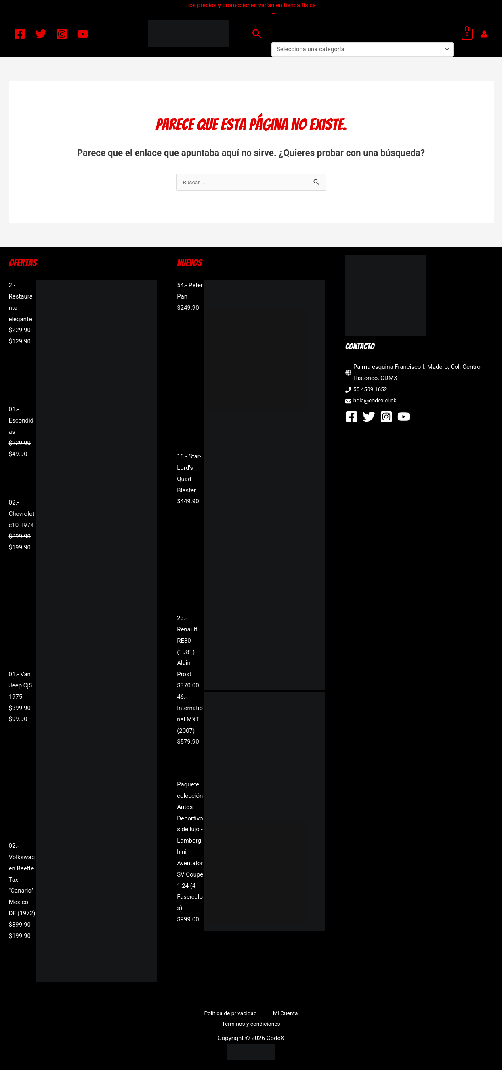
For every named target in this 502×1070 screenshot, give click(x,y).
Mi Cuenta (248, 1014)
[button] (257, 33)
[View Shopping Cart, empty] (467, 34)
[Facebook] (19, 34)
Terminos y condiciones (300, 1014)
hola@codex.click (377, 401)
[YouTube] (82, 34)
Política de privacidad (199, 1014)
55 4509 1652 (372, 389)
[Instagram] (61, 34)
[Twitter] (40, 34)
